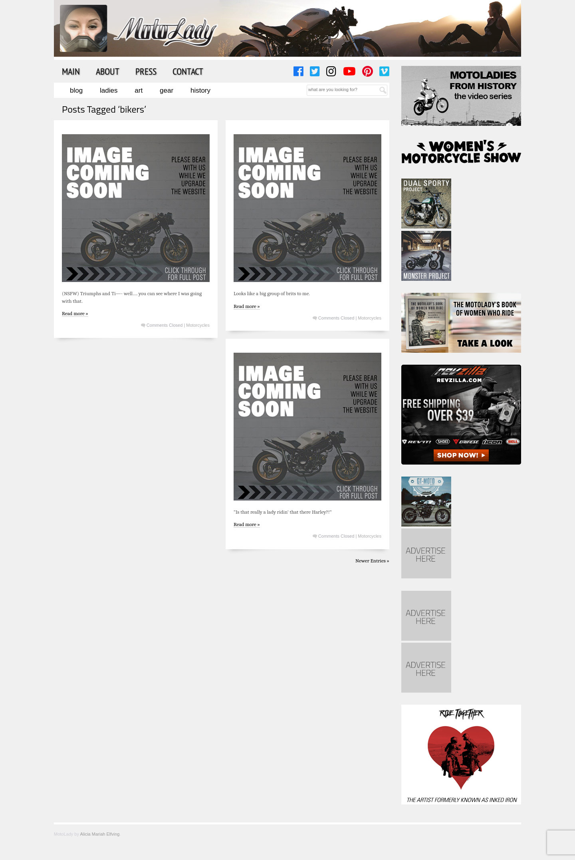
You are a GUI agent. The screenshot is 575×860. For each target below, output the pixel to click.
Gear (166, 90)
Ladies (108, 90)
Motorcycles (198, 325)
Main (71, 71)
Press (146, 71)
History (200, 90)
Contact (187, 71)
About (107, 71)
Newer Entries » (372, 561)
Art (139, 90)
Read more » (75, 313)
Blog (76, 90)
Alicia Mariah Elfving (99, 834)
